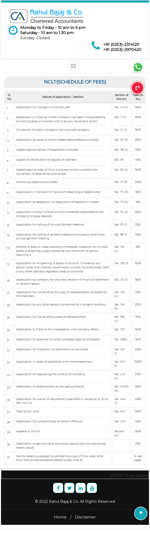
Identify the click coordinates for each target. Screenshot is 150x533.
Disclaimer (85, 517)
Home (60, 517)
